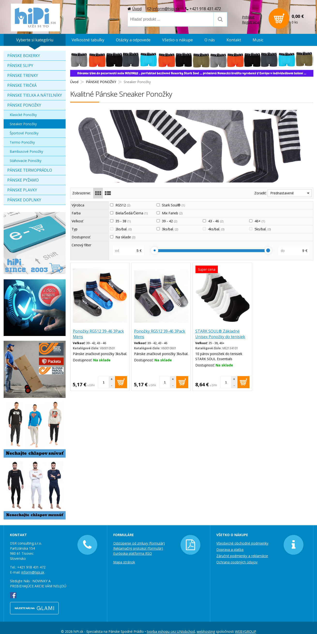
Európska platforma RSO (132, 553)
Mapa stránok (124, 562)
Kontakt (233, 40)
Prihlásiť (248, 17)
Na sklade (125, 237)
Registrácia (250, 22)
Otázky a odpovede (133, 40)
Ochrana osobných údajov (236, 562)
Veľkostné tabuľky (88, 40)
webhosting (206, 631)
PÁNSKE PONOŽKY (24, 105)
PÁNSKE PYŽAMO (23, 180)
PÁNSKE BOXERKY (23, 55)
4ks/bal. (216, 229)
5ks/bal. (263, 229)
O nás (209, 40)
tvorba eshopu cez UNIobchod (171, 631)
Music (258, 40)
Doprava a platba (229, 549)
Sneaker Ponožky (23, 124)
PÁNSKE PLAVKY (22, 190)
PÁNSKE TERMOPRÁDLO (29, 170)
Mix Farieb (172, 213)
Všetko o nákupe (177, 40)
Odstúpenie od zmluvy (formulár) (139, 543)
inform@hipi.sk (166, 8)
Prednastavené (282, 193)
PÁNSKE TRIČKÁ (22, 85)
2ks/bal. (123, 229)
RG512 (122, 205)
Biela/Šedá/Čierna (131, 213)
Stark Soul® (173, 205)
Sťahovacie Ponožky (25, 160)
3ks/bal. (170, 229)
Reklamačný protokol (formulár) (138, 548)
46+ (260, 221)
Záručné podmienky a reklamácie (242, 556)
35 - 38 (123, 221)
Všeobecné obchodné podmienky (242, 543)
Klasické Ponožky (23, 114)
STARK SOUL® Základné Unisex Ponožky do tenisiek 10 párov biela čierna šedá (220, 336)
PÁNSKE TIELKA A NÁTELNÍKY (34, 95)
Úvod (137, 8)
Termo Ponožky (22, 142)
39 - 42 (169, 221)
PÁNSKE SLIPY (20, 65)
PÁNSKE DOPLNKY (24, 200)
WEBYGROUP (245, 631)
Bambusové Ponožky (26, 151)
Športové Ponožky (24, 133)
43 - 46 (215, 221)
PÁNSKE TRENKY (22, 75)
